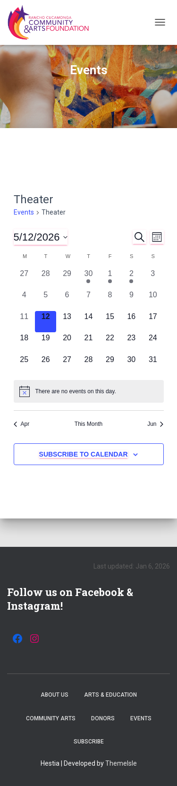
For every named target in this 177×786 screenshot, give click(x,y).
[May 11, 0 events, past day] (24, 321)
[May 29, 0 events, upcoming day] (109, 364)
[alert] (89, 391)
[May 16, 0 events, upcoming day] (131, 321)
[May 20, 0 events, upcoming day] (66, 343)
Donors (103, 718)
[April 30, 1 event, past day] (88, 278)
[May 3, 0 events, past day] (152, 278)
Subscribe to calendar (83, 454)
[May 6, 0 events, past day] (66, 300)
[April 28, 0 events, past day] (45, 278)
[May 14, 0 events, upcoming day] (88, 321)
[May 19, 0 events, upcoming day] (45, 343)
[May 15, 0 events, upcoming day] (109, 321)
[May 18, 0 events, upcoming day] (24, 343)
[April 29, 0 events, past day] (66, 278)
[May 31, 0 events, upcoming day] (152, 364)
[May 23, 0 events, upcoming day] (131, 343)
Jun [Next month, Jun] (155, 424)
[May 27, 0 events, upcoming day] (66, 364)
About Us (54, 694)
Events (24, 212)
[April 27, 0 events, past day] (24, 278)
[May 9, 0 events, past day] (131, 300)
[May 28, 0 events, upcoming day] (88, 364)
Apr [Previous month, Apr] (22, 424)
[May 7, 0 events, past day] (88, 300)
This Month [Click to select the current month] (88, 424)
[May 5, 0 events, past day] (45, 300)
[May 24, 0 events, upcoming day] (152, 343)
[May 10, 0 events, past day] (152, 300)
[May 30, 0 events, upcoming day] (131, 364)
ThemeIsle (121, 763)
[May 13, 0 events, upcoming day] (66, 321)
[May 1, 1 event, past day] (109, 278)
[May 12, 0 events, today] (45, 321)
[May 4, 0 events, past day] (24, 300)
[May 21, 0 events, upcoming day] (88, 343)
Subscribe (89, 741)
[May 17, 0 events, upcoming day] (152, 321)
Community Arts (51, 718)
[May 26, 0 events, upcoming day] (45, 364)
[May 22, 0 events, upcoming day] (109, 343)
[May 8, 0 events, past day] (109, 300)
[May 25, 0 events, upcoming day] (24, 364)
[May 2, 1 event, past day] (131, 278)
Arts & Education (110, 694)
